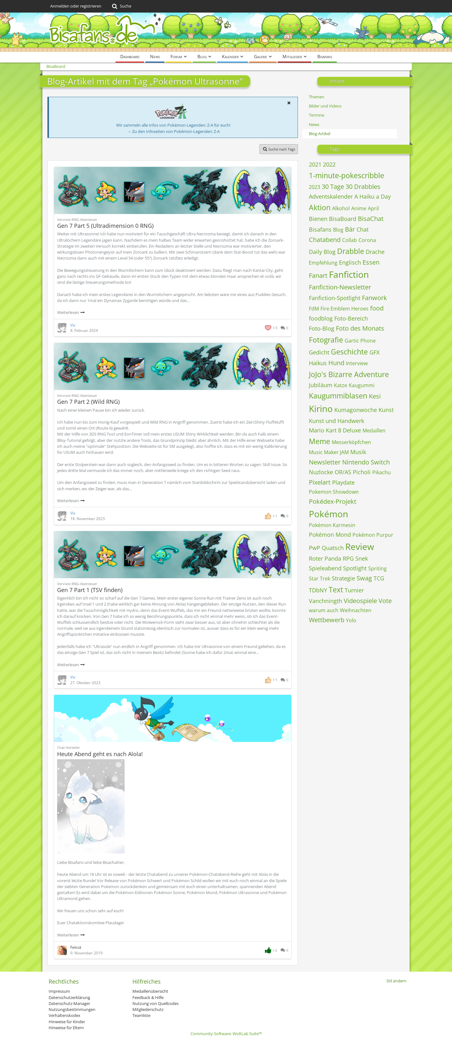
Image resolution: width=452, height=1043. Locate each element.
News (314, 124)
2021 (315, 164)
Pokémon (328, 514)
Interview (357, 363)
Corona (367, 240)
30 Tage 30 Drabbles (351, 186)
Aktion (320, 207)
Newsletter (325, 462)
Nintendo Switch (366, 462)
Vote (385, 600)
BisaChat (371, 218)
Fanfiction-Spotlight (334, 298)
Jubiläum (320, 385)
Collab (349, 240)
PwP (314, 548)
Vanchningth (325, 601)
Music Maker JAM (329, 452)
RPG (348, 558)
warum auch (323, 610)
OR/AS (343, 472)
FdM (314, 308)
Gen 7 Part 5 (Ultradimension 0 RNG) (105, 225)
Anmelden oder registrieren (75, 6)
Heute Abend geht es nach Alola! (100, 754)
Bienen (318, 218)
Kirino (321, 408)
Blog (338, 229)
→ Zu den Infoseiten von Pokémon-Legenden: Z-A (173, 131)
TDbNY (318, 590)
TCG (379, 578)
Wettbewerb (326, 620)
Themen (316, 97)
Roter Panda (325, 558)
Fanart (318, 275)
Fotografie (326, 340)
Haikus (318, 363)
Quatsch (333, 548)
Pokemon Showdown (334, 491)
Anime (358, 208)
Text (336, 590)
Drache (375, 251)
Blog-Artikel (319, 133)
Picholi (362, 472)
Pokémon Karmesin (332, 525)
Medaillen (374, 430)
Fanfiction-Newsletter (340, 287)
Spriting (377, 568)
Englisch (350, 262)
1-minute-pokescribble (346, 175)
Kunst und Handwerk (336, 421)
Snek (361, 558)
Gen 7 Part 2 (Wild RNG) (88, 401)
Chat (363, 229)
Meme (319, 441)
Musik (358, 452)
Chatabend (325, 239)
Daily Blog (322, 251)
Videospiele (360, 600)
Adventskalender (331, 196)
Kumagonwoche (355, 410)
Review (359, 546)
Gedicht (319, 352)
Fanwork (374, 298)
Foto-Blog (321, 328)
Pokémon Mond (330, 534)
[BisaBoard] (226, 32)
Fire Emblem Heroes (344, 308)
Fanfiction (349, 274)
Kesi (375, 396)
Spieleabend (325, 568)
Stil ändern (396, 981)
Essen (371, 262)
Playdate (343, 482)
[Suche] (121, 6)
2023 (314, 187)
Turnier (354, 590)
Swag (364, 578)
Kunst (386, 410)
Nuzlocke (321, 472)
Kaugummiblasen (338, 396)
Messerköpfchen (351, 442)
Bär (350, 229)
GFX (374, 352)
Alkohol (341, 208)
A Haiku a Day (372, 196)
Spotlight (355, 568)
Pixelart (320, 482)
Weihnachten (355, 610)
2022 (329, 164)
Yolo (351, 620)
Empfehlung (323, 262)
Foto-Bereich (351, 318)
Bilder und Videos (325, 106)
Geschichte (349, 352)
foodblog (321, 318)
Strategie (343, 578)
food (377, 308)
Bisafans (320, 229)
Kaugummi (361, 385)
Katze (340, 385)
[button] (288, 102)
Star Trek (319, 578)
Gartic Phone (360, 340)
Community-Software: (226, 1033)
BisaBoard (342, 218)
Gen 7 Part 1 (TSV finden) (89, 590)
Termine (316, 115)
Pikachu (381, 472)
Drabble (350, 251)
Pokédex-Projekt (332, 501)
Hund (336, 363)
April (373, 208)
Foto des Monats (360, 328)
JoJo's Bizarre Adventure (349, 374)
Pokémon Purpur (372, 534)
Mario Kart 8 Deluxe (335, 430)
